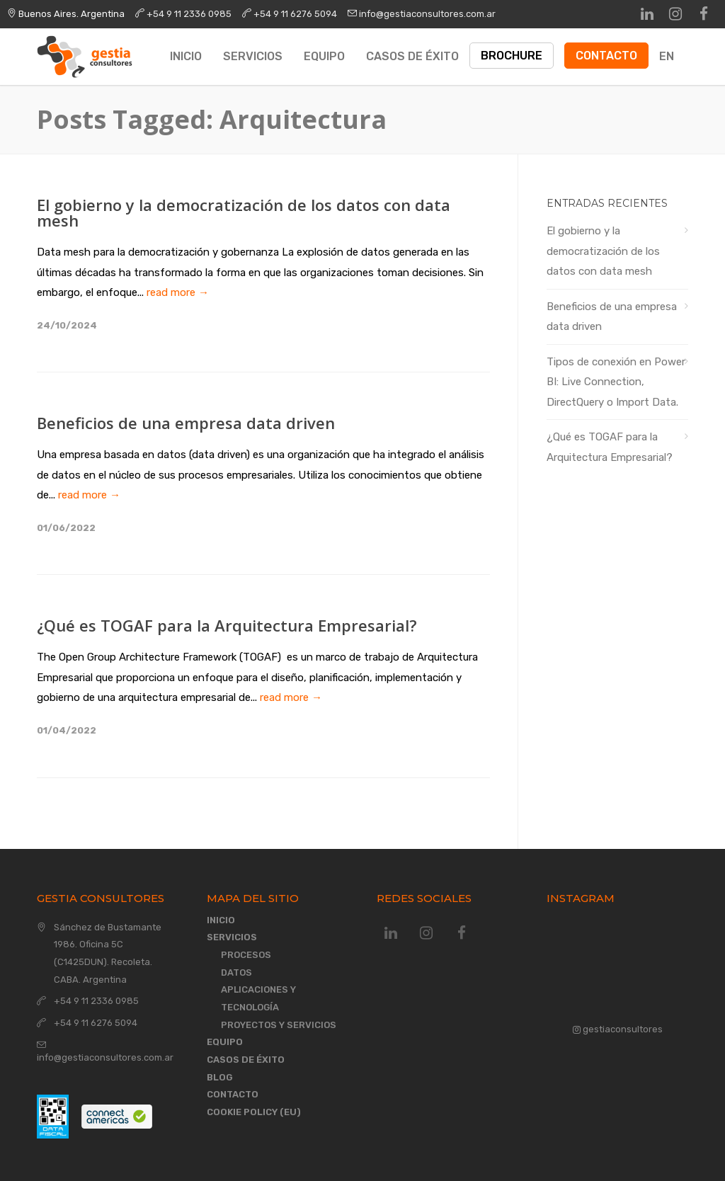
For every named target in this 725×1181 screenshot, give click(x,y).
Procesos (246, 954)
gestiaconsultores (618, 1029)
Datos (236, 972)
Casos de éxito (412, 56)
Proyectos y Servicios (278, 1025)
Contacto (606, 55)
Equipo (324, 56)
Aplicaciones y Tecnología (258, 998)
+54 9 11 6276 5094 (295, 13)
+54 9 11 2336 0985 (189, 13)
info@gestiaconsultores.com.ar (427, 13)
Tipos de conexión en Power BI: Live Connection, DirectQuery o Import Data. (616, 382)
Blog (220, 1077)
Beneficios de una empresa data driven (186, 422)
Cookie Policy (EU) (254, 1112)
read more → (178, 292)
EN (666, 56)
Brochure (511, 55)
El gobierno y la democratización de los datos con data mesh (243, 212)
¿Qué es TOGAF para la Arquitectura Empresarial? (227, 625)
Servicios (252, 56)
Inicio (186, 56)
